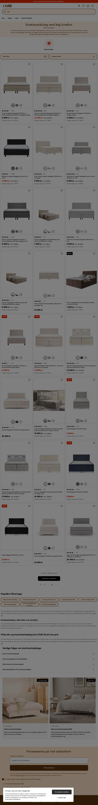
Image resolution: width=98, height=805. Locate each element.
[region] (38, 795)
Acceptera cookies (62, 792)
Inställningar (61, 797)
